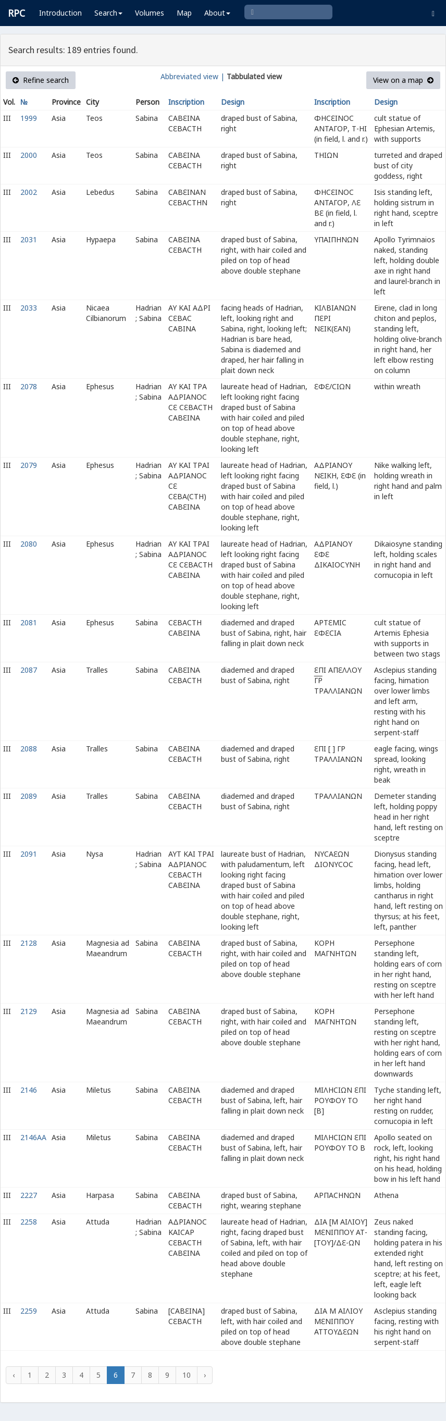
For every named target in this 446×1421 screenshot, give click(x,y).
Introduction (60, 13)
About (217, 13)
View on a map (403, 80)
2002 (28, 192)
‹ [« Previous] (14, 1375)
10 (186, 1375)
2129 (28, 1011)
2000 (28, 155)
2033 (28, 308)
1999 (28, 118)
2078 (28, 386)
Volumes (149, 13)
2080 (28, 544)
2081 (28, 622)
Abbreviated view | (192, 76)
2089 (28, 796)
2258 (28, 1222)
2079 (28, 465)
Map (184, 13)
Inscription (186, 102)
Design (232, 102)
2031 (28, 239)
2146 (28, 1090)
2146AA (33, 1137)
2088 (28, 748)
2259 (28, 1311)
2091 (28, 854)
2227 (28, 1195)
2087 (28, 670)
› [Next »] (205, 1375)
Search (108, 13)
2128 (28, 943)
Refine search (41, 80)
